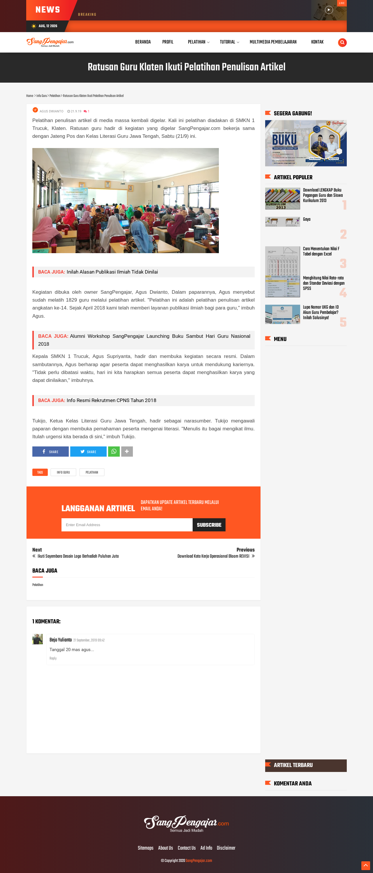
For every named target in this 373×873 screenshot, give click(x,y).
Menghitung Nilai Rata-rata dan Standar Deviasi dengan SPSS (324, 283)
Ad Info (206, 848)
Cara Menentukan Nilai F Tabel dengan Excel (321, 251)
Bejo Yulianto (61, 640)
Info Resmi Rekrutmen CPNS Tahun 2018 (111, 400)
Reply (53, 658)
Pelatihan (92, 473)
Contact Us (187, 848)
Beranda (143, 42)
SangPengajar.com (199, 861)
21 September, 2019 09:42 (89, 640)
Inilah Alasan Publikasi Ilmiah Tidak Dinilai (112, 272)
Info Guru (63, 473)
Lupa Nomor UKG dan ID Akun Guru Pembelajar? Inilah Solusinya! (321, 313)
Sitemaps (146, 848)
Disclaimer (226, 848)
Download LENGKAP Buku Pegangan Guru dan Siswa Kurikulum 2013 (323, 196)
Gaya (306, 219)
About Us (165, 848)
